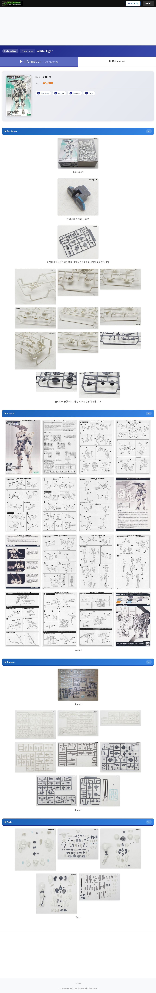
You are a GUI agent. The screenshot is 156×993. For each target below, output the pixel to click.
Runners (74, 93)
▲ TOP (78, 983)
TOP (148, 131)
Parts (89, 93)
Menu (148, 3)
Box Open (43, 93)
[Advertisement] (78, 26)
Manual (59, 93)
